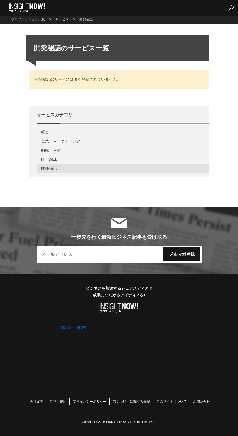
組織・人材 (51, 150)
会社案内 (36, 401)
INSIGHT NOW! (27, 7)
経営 (45, 132)
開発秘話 (49, 168)
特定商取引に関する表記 (131, 401)
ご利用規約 (58, 401)
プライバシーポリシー (90, 401)
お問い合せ (201, 401)
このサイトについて (171, 401)
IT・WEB (49, 159)
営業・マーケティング (60, 141)
